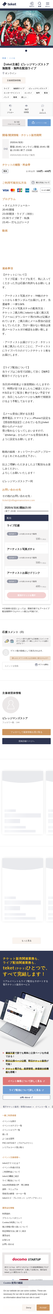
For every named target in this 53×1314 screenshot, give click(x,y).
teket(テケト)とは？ (11, 1163)
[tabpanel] (26, 28)
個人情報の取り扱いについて (15, 1226)
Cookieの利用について (12, 1222)
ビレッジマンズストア (15, 718)
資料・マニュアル (10, 1189)
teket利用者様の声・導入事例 (15, 1185)
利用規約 (6, 1213)
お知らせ (6, 1240)
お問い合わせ (8, 1244)
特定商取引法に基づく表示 (14, 1231)
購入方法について (43, 182)
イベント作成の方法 (11, 1167)
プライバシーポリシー (12, 1218)
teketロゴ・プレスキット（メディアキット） (22, 1198)
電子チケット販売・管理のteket (17, 1106)
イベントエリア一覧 (11, 1130)
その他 (12, 58)
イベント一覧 (41, 1106)
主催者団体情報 (14, 80)
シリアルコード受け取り (13, 1147)
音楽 (4, 58)
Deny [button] (28, 1308)
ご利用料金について (11, 1172)
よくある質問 (8, 1138)
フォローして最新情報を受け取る (26, 732)
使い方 (5, 1134)
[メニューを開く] (48, 4)
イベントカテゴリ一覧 (12, 1125)
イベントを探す (9, 1121)
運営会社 (6, 1235)
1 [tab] (26, 51)
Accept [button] (43, 1307)
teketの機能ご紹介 (10, 1176)
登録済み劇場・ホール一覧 (14, 1193)
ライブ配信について (11, 1180)
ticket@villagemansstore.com (18, 500)
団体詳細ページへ (26, 741)
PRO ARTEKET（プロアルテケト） (18, 1143)
